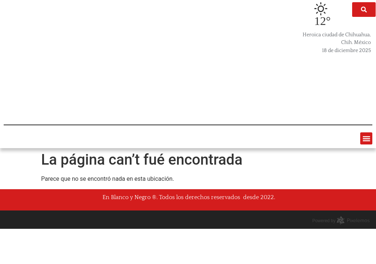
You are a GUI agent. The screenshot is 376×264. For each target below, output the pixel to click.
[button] (366, 138)
